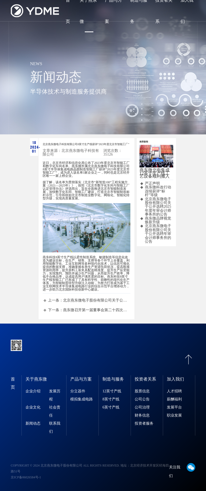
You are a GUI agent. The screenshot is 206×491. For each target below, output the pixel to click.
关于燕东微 (36, 379)
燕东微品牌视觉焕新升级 (158, 220)
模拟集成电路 (81, 399)
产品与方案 (81, 379)
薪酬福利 (174, 399)
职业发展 (174, 415)
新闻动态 (33, 423)
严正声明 (152, 183)
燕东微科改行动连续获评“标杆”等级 (158, 191)
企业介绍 (33, 391)
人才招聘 (174, 391)
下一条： (89, 310)
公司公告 (142, 399)
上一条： (89, 300)
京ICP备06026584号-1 (26, 477)
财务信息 (142, 415)
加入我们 (175, 379)
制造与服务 (113, 379)
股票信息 (142, 391)
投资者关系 (145, 379)
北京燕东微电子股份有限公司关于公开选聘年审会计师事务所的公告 (158, 233)
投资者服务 (144, 423)
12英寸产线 (111, 391)
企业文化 (33, 407)
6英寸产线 (110, 407)
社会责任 (54, 411)
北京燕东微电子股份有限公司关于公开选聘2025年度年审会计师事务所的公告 (158, 207)
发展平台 (174, 407)
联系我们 (54, 427)
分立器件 (77, 391)
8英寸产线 (110, 399)
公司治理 (142, 407)
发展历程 (54, 395)
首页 (13, 383)
